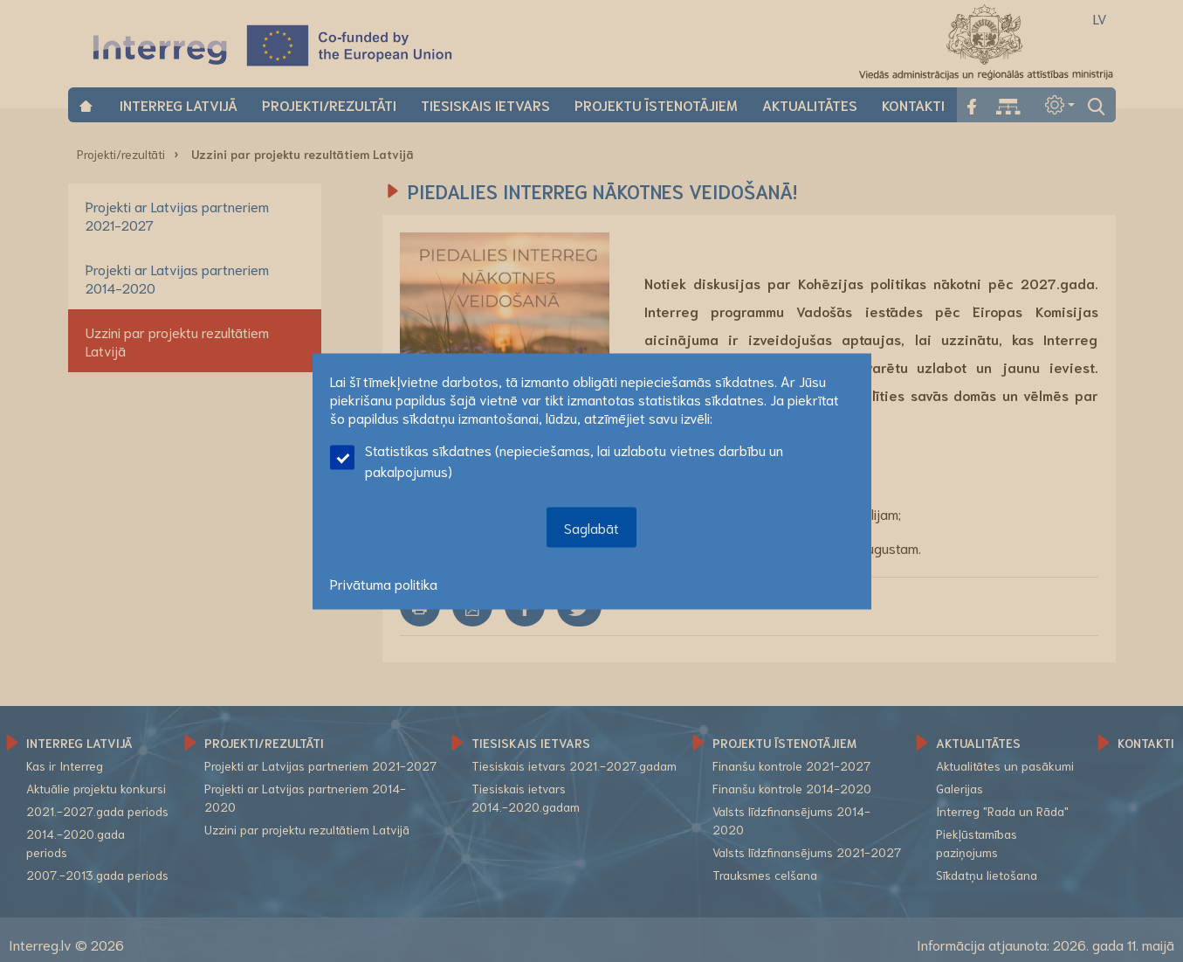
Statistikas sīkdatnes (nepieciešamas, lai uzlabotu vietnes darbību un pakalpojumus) (556, 459)
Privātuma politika (383, 582)
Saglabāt (591, 526)
